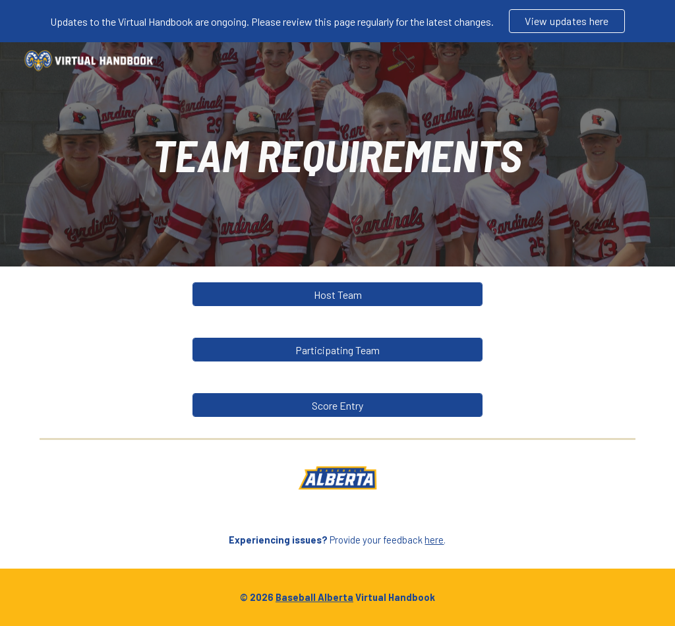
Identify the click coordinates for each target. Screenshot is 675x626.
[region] (337, 21)
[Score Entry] (338, 405)
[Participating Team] (338, 350)
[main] (337, 154)
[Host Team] (338, 294)
